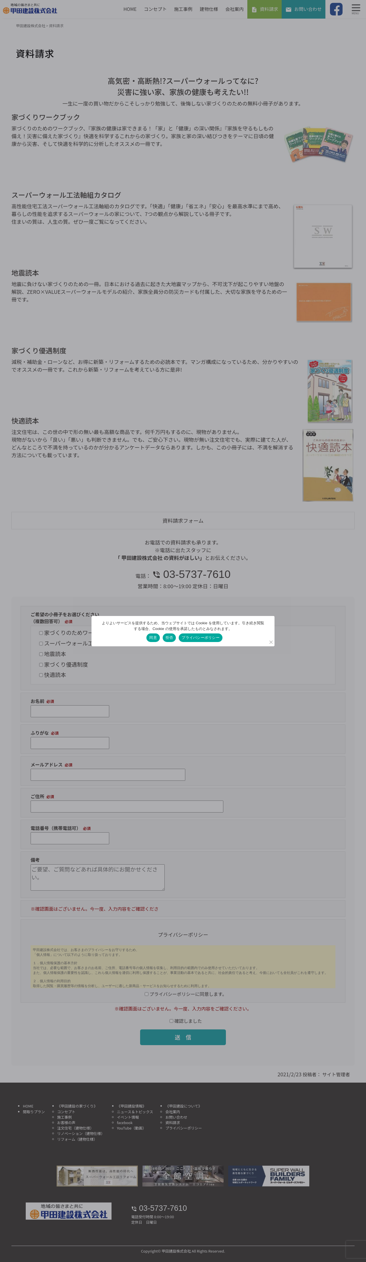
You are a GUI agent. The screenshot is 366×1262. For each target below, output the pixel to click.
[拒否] (271, 642)
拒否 (169, 637)
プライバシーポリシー (201, 637)
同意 (153, 637)
